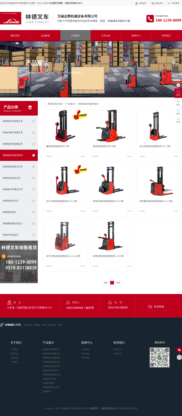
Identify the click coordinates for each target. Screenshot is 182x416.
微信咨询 (159, 3)
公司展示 (14, 362)
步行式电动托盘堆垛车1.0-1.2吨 (154, 146)
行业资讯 (85, 354)
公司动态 (85, 349)
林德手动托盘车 (10, 235)
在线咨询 (142, 3)
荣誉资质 (14, 354)
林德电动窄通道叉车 (13, 189)
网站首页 (15, 35)
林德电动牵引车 (10, 201)
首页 (60, 104)
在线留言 (117, 354)
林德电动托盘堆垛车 (13, 155)
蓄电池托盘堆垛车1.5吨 (57, 146)
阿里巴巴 (52, 325)
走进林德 (45, 35)
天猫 (60, 325)
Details (49, 156)
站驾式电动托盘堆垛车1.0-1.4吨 (108, 201)
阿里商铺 (175, 3)
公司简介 (14, 349)
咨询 (178, 93)
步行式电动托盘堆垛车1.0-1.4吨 (61, 201)
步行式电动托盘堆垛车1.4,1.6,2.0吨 (63, 256)
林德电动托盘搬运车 (13, 144)
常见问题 (85, 358)
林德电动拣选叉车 (12, 178)
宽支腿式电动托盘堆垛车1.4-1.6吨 (156, 201)
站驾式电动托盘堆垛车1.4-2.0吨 (108, 256)
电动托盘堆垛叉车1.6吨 (104, 146)
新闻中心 (136, 35)
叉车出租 (105, 35)
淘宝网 (44, 325)
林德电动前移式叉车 (13, 166)
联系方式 (117, 349)
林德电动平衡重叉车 (13, 121)
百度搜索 (28, 325)
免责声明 (133, 408)
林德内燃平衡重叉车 (13, 132)
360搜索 (36, 325)
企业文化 (14, 358)
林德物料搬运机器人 (13, 223)
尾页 (118, 283)
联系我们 (166, 35)
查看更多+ (47, 391)
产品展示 (75, 35)
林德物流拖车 (9, 212)
